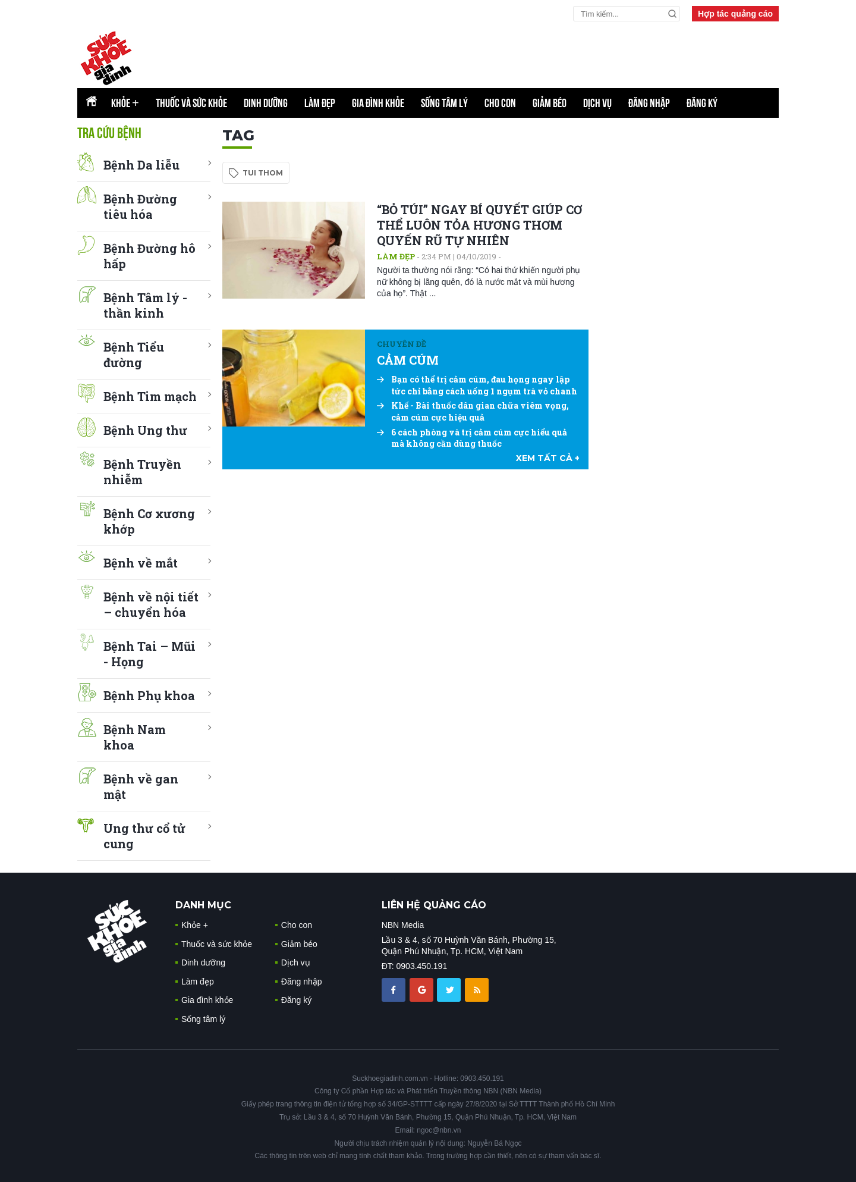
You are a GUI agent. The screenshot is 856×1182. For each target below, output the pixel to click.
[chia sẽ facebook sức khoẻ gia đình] (395, 989)
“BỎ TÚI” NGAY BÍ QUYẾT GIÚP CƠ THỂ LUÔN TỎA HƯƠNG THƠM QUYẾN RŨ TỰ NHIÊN (479, 225)
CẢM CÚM (408, 360)
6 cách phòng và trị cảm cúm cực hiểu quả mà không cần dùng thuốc (472, 438)
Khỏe (125, 102)
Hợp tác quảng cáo (735, 13)
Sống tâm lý (444, 103)
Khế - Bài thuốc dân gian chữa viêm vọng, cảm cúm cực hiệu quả (473, 411)
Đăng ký (702, 103)
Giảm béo (550, 103)
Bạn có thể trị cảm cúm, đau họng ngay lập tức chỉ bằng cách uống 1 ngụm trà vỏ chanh (477, 385)
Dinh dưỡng (266, 103)
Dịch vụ (597, 103)
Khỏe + (194, 925)
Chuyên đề (401, 343)
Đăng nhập (649, 103)
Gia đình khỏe (378, 103)
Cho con (500, 103)
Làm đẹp (319, 103)
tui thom (263, 172)
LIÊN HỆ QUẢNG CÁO (434, 905)
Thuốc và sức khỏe (191, 103)
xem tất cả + (548, 458)
